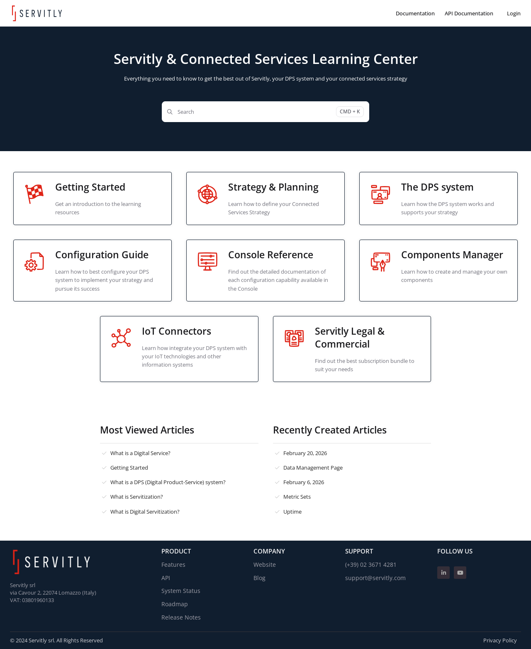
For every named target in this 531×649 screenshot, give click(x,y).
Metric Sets (297, 496)
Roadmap (174, 604)
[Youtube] (460, 572)
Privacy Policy (500, 640)
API (165, 578)
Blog (259, 578)
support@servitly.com (375, 578)
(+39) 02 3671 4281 (371, 564)
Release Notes (181, 617)
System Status (180, 591)
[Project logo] (37, 13)
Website (264, 564)
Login (514, 13)
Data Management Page (313, 467)
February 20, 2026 (305, 453)
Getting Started (129, 467)
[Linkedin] (443, 572)
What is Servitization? (136, 496)
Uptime (292, 511)
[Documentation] (415, 13)
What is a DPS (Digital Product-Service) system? (168, 482)
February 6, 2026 (303, 482)
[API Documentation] (469, 13)
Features (173, 564)
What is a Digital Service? (140, 453)
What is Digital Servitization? (145, 511)
